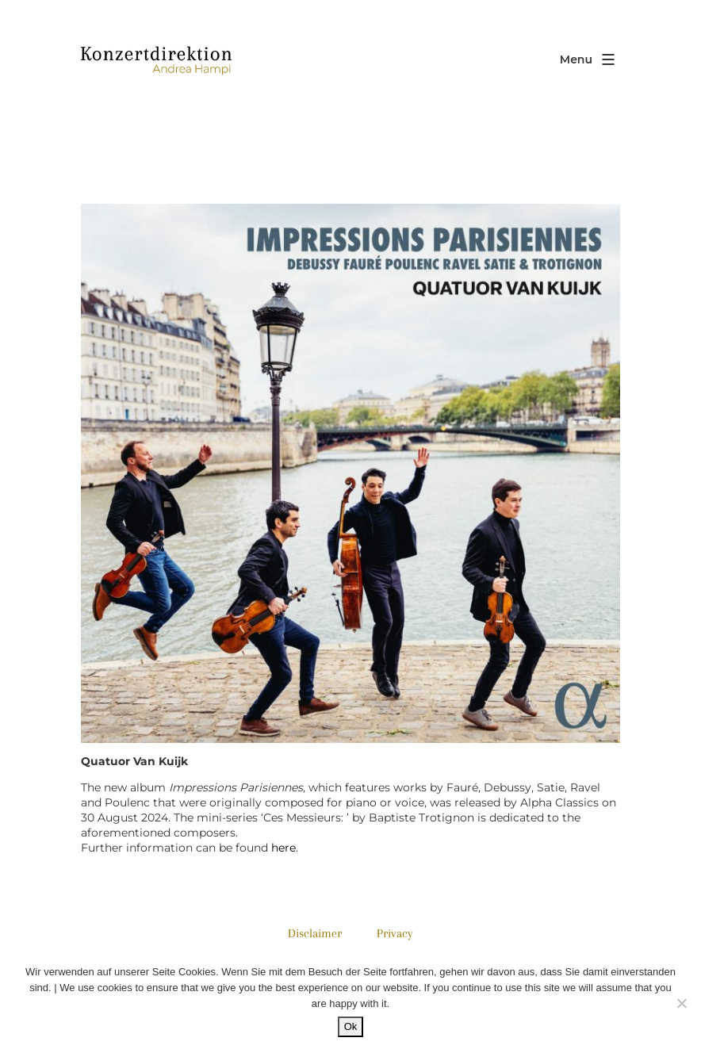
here (283, 847)
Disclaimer (315, 933)
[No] (681, 1003)
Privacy (395, 933)
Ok (351, 1026)
